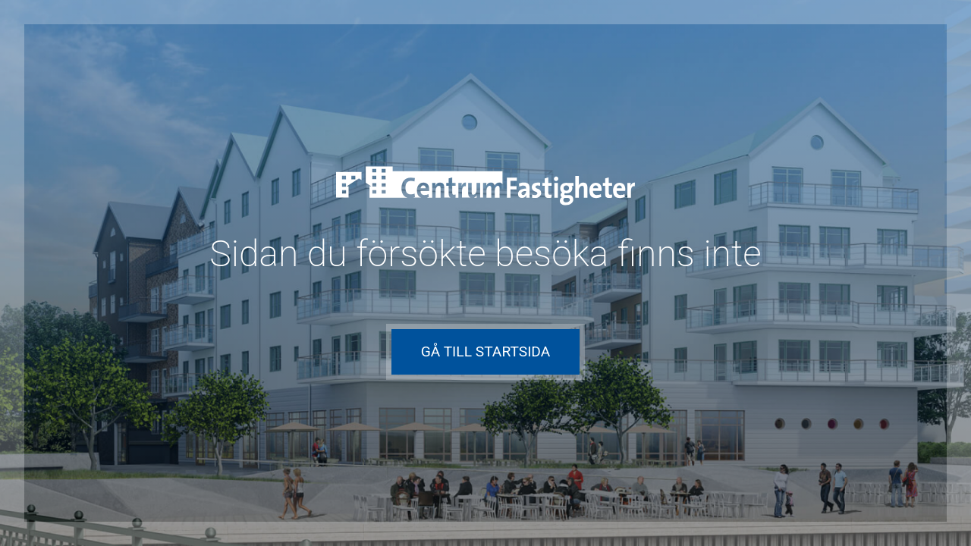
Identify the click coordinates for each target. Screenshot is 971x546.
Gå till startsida (486, 351)
